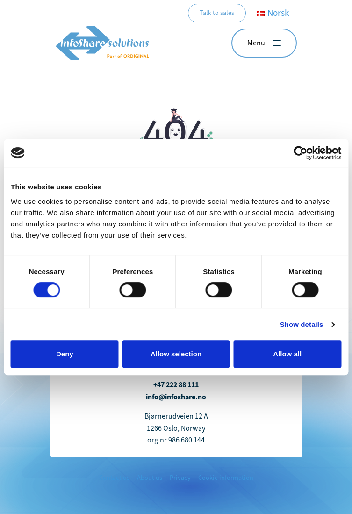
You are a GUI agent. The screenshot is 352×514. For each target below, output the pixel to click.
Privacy (180, 477)
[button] (264, 43)
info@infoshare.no (176, 397)
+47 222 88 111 (176, 385)
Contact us (114, 477)
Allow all (287, 354)
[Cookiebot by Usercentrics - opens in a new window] (300, 153)
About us (149, 477)
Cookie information (225, 477)
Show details (301, 324)
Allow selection (176, 354)
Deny (64, 354)
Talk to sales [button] (217, 12)
